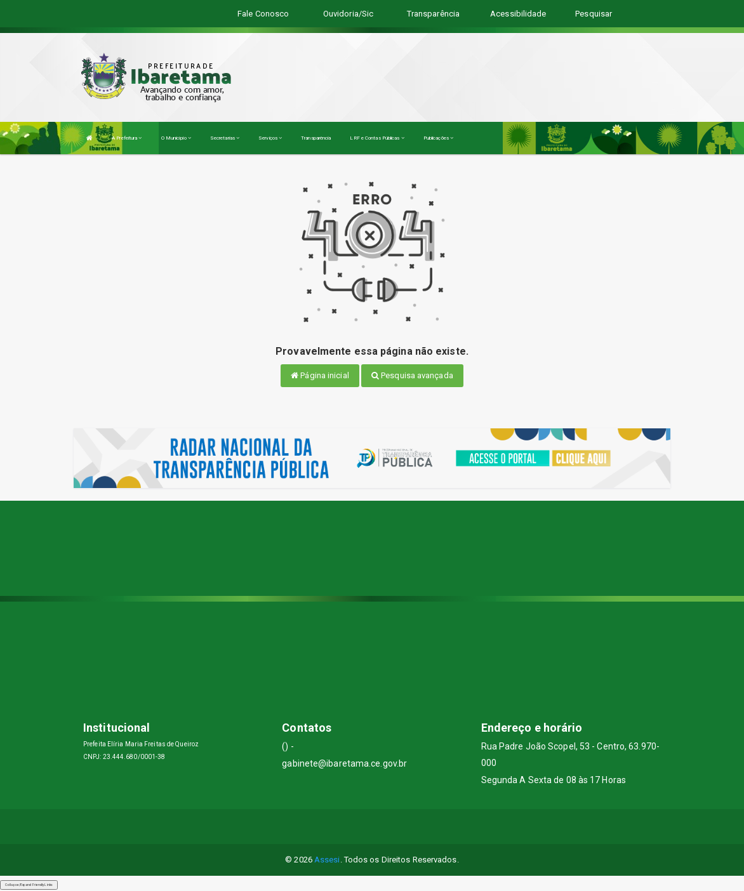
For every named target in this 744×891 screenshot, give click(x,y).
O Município (176, 138)
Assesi (327, 859)
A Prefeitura (127, 138)
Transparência (316, 138)
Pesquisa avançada (412, 375)
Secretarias (224, 138)
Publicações (438, 138)
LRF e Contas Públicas (377, 138)
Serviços (270, 138)
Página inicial (320, 375)
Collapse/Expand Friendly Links (29, 885)
